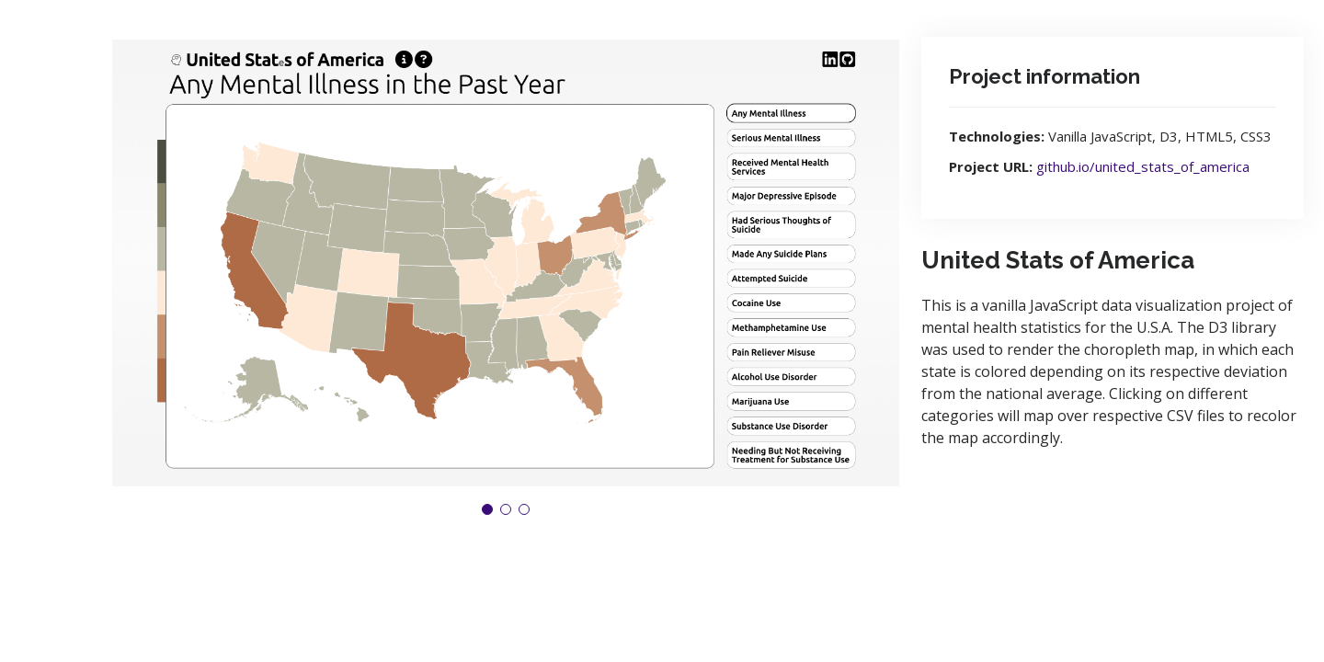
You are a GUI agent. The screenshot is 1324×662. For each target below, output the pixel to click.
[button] (487, 509)
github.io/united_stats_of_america (1143, 166)
